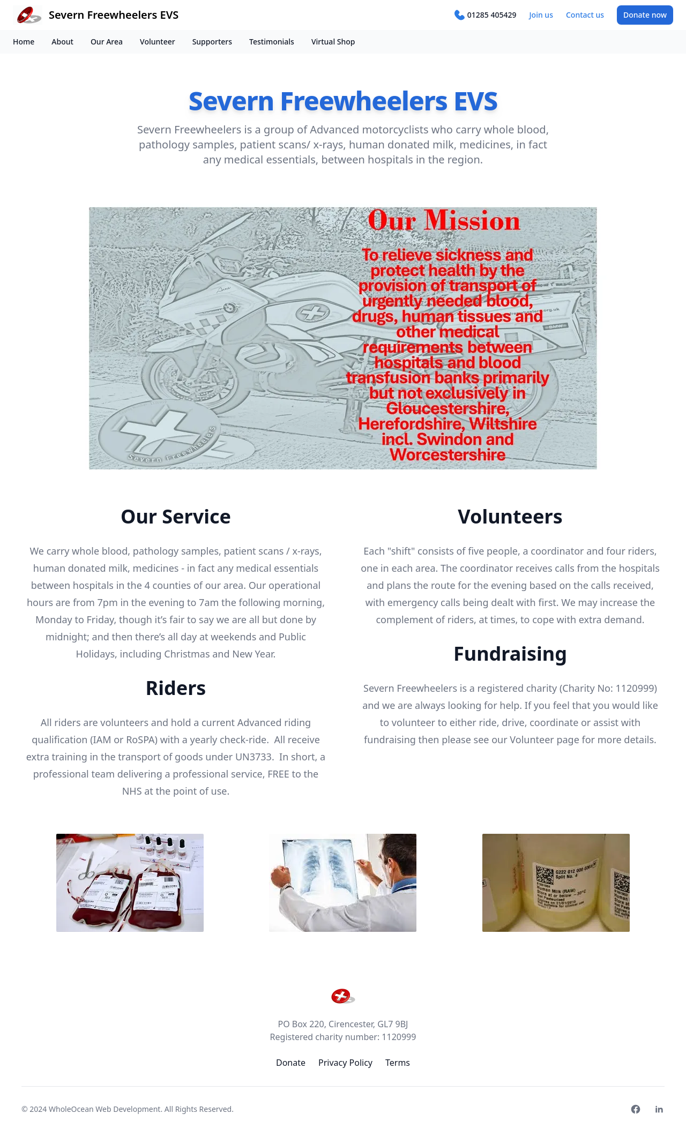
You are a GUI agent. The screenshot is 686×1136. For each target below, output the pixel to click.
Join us (541, 15)
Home (23, 41)
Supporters (212, 41)
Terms (397, 1062)
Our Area (107, 41)
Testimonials (271, 41)
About (62, 41)
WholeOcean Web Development (104, 1109)
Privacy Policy (345, 1062)
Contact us (585, 15)
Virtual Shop (333, 41)
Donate (645, 15)
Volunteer (157, 41)
